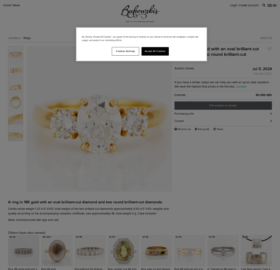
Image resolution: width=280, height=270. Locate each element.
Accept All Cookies (155, 51)
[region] (141, 44)
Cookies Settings (125, 51)
